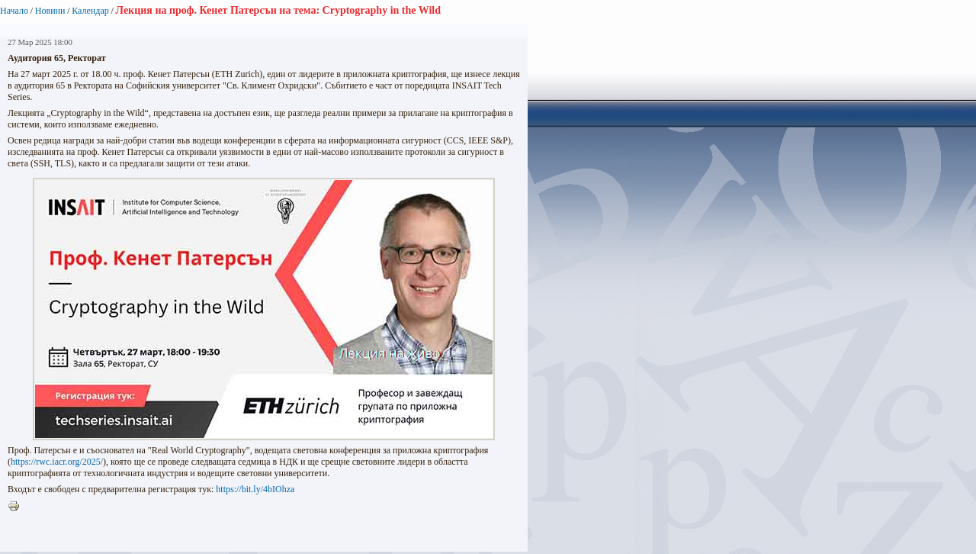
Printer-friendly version (17, 507)
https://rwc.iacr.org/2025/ (57, 461)
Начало (14, 10)
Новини (50, 10)
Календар (90, 10)
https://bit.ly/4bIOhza (255, 489)
